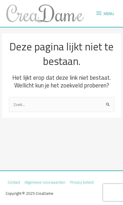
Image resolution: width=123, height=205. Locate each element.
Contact (14, 182)
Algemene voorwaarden (45, 182)
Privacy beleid (82, 182)
